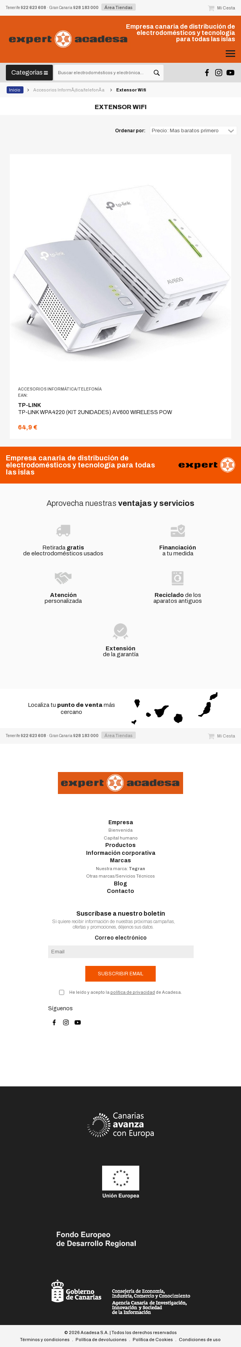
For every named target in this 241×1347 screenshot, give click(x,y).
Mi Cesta (221, 7)
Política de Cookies (153, 1339)
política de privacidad (132, 992)
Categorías (29, 72)
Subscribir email (120, 973)
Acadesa (68, 39)
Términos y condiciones (45, 1339)
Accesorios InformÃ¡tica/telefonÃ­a (69, 90)
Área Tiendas (118, 7)
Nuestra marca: (120, 868)
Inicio (15, 90)
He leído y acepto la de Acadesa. (125, 992)
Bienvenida (120, 830)
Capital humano (121, 838)
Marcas (120, 860)
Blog (120, 884)
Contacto (120, 891)
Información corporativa (120, 853)
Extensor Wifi (131, 90)
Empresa (120, 822)
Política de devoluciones (101, 1339)
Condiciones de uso (200, 1339)
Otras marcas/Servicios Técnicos (120, 876)
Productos (120, 845)
